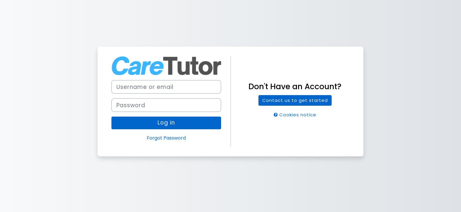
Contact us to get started (295, 100)
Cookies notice (295, 115)
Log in (166, 123)
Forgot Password (166, 138)
